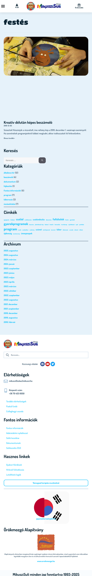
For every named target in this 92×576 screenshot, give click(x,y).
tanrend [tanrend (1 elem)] (53, 230)
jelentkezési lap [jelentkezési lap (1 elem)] (39, 224)
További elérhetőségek (16, 401)
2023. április (9, 282)
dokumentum (10, 181)
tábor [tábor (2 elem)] (59, 229)
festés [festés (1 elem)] (67, 220)
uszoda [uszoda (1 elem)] (71, 230)
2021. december (10, 304)
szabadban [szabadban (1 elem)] (25, 230)
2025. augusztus (11, 250)
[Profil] (17, 5)
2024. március (10, 259)
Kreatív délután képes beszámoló (28, 122)
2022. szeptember (12, 295)
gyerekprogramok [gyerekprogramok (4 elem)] (16, 224)
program (7, 195)
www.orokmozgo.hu (46, 561)
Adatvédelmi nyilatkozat (17, 433)
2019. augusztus (11, 317)
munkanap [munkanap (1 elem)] (64, 224)
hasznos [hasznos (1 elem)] (31, 224)
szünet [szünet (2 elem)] (39, 229)
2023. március (10, 286)
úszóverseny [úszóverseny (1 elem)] (16, 234)
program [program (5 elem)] (10, 229)
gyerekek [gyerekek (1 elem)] (72, 220)
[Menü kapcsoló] (3, 6)
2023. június (9, 273)
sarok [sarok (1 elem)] (19, 230)
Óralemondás (79, 8)
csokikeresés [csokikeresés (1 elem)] (28, 220)
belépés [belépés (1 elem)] (12, 220)
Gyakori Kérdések (14, 464)
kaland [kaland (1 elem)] (46, 224)
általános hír (9, 172)
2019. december (11, 313)
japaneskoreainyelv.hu (46, 518)
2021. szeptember (11, 308)
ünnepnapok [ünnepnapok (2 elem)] (26, 233)
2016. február (9, 322)
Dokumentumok (13, 443)
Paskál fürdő (11, 406)
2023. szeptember (12, 268)
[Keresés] (42, 160)
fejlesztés (8, 186)
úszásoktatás (9, 204)
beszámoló (8, 177)
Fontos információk (12, 190)
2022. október (10, 290)
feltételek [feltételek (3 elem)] (58, 219)
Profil (17, 7)
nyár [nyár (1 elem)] (77, 224)
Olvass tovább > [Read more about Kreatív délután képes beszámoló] (9, 138)
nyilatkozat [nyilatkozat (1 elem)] (71, 224)
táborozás (8, 199)
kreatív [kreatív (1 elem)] (51, 224)
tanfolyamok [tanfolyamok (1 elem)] (46, 230)
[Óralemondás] (79, 5)
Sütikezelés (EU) (13, 448)
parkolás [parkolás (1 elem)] (81, 224)
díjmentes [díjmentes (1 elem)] (49, 220)
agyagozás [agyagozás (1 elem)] (6, 220)
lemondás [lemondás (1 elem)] (57, 224)
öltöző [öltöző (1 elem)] (81, 230)
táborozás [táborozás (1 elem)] (65, 230)
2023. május (9, 277)
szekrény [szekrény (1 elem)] (32, 230)
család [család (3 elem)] (19, 219)
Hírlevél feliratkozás (15, 469)
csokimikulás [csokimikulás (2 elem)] (39, 219)
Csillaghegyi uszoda (14, 411)
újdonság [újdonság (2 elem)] (8, 233)
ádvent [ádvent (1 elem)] (76, 230)
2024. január (9, 264)
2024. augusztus (11, 255)
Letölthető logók (13, 474)
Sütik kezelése (12, 438)
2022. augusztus (11, 299)
